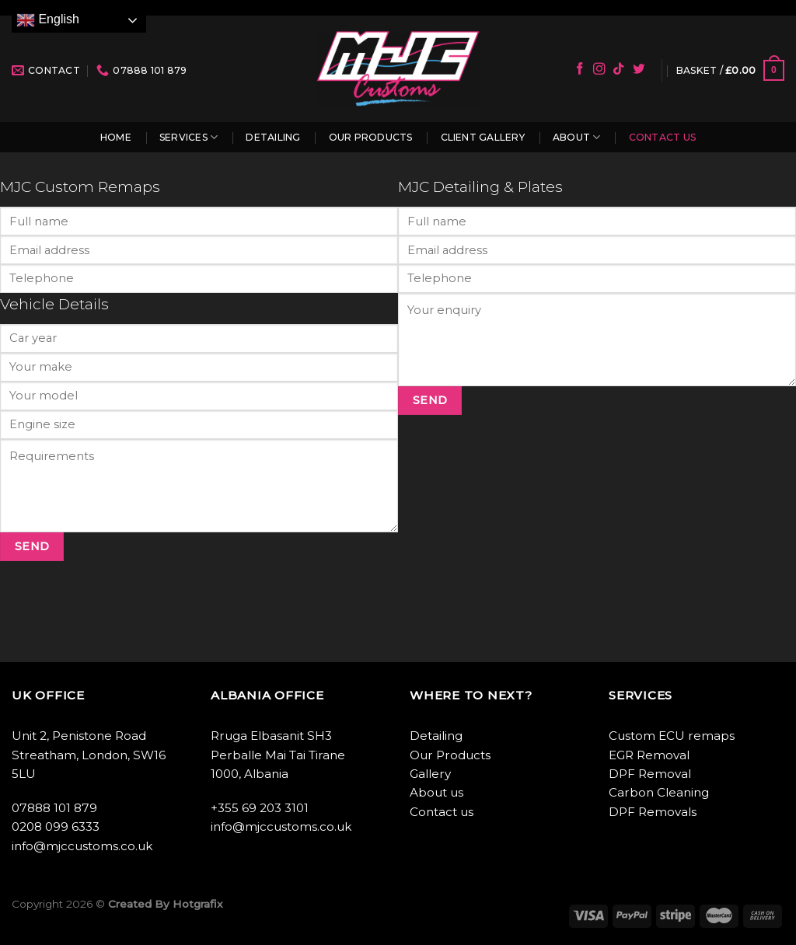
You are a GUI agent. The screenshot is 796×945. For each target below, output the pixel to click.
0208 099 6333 (56, 826)
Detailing (273, 137)
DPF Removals (652, 811)
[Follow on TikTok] (619, 69)
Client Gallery (483, 137)
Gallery (430, 773)
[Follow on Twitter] (639, 69)
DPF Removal (650, 773)
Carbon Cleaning (659, 792)
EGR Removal (649, 755)
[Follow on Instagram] (599, 69)
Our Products (371, 137)
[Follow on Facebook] (580, 69)
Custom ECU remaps (672, 735)
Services (188, 137)
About (577, 137)
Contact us (662, 137)
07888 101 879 (54, 807)
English (47, 20)
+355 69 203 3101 (260, 807)
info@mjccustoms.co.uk (82, 846)
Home (115, 137)
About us (436, 792)
